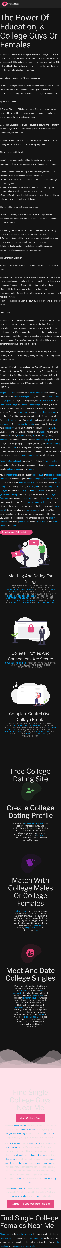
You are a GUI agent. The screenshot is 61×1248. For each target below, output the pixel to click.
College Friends (21, 602)
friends (30, 469)
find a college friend (27, 483)
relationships (37, 995)
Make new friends (18, 1196)
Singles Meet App (7, 393)
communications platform (36, 502)
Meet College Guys (30, 1118)
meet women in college (30, 404)
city (14, 447)
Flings (51, 600)
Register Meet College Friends (16, 532)
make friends (34, 1143)
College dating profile (34, 823)
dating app (23, 1163)
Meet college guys (44, 440)
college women (48, 428)
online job (43, 732)
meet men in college (8, 404)
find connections (38, 490)
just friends (49, 1133)
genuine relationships (9, 494)
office (21, 1012)
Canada (20, 436)
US (10, 436)
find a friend (17, 1155)
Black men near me (27, 1129)
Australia (4, 440)
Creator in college (50, 461)
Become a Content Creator (11, 461)
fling (36, 930)
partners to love (36, 1238)
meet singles (5, 1238)
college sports (27, 498)
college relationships (20, 590)
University (19, 1007)
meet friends (11, 475)
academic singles (21, 397)
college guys (10, 428)
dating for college (37, 393)
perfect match (23, 412)
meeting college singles (20, 596)
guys (51, 1143)
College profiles (15, 663)
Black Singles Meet (32, 1017)
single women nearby (15, 1133)
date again (33, 486)
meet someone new (30, 455)
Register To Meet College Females (30, 1203)
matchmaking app (24, 1234)
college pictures (36, 734)
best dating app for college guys (43, 479)
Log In (25, 490)
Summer (14, 526)
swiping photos (32, 510)
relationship (24, 522)
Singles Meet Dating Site (24, 1246)
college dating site (26, 424)
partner (41, 1014)
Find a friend (41, 522)
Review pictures (21, 911)
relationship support (31, 998)
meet (42, 432)
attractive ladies (13, 1147)
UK (33, 436)
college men (37, 925)
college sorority (45, 498)
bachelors (40, 835)
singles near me (44, 1163)
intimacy (21, 1178)
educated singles (10, 420)
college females (13, 469)
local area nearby (53, 443)
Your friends (13, 732)
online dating (46, 602)
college (36, 1196)
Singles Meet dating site (45, 412)
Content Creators (17, 598)
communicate (20, 1126)
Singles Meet (15, 1143)
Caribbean (24, 990)
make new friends (45, 400)
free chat (30, 420)
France (43, 436)
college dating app (37, 1155)
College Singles (25, 600)
